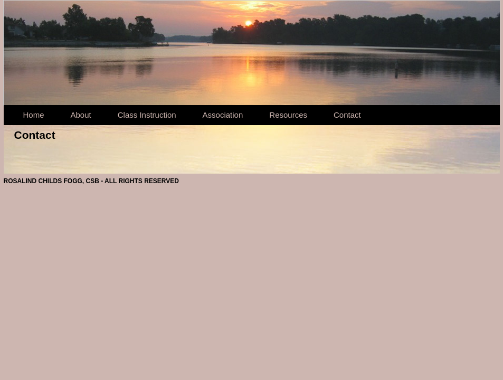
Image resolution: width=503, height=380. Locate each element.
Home (33, 114)
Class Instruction (147, 114)
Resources (288, 114)
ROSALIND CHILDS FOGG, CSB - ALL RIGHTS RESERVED (91, 181)
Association (223, 114)
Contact (347, 114)
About (81, 114)
